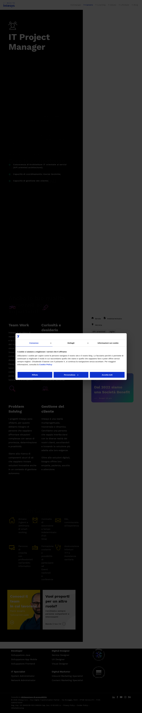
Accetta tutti (107, 375)
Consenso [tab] (33, 343)
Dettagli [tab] (71, 343)
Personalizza (71, 375)
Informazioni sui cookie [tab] (108, 343)
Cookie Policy (45, 364)
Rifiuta (35, 375)
